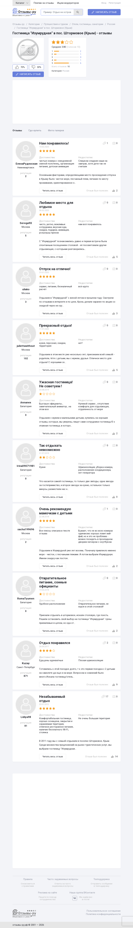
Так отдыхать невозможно (50, 448)
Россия (66, 71)
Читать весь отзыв (52, 190)
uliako (25, 289)
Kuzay (26, 663)
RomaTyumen (25, 598)
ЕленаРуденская (26, 163)
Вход (104, 3)
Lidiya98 (26, 717)
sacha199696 (25, 529)
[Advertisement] (67, 102)
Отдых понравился (54, 643)
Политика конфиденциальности (103, 914)
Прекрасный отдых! (55, 325)
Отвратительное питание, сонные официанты (53, 582)
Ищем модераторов (68, 3)
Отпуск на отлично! (54, 269)
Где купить (35, 130)
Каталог (22, 3)
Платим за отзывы (44, 3)
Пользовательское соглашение (103, 910)
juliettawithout (26, 345)
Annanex (25, 402)
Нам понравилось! (54, 143)
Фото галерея (56, 130)
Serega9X (26, 223)
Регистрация (115, 3)
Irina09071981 (26, 465)
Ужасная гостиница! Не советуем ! (56, 384)
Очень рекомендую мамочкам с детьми (55, 511)
